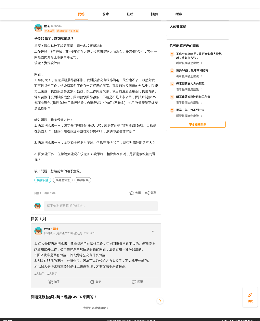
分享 (153, 192)
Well (47, 229)
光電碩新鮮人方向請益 (190, 83)
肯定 (98, 281)
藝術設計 (42, 180)
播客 (179, 14)
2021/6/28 (56, 26)
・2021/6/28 (88, 233)
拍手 (57, 281)
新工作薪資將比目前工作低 (193, 96)
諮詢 (154, 14)
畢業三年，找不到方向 (190, 110)
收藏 (138, 192)
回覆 (140, 281)
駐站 (130, 14)
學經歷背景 (63, 180)
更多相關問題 (197, 124)
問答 (81, 14)
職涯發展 (83, 180)
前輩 (105, 14)
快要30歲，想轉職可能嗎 (192, 70)
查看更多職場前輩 (94, 308)
